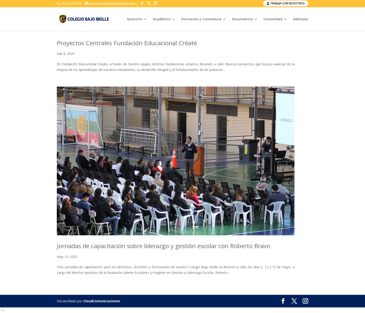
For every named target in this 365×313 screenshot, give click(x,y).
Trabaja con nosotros (286, 3)
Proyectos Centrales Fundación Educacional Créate (127, 43)
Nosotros (134, 19)
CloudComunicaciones (101, 301)
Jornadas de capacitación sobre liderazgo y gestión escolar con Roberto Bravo (163, 246)
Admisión (300, 19)
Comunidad (273, 19)
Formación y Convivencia (201, 19)
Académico (162, 19)
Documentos (242, 19)
